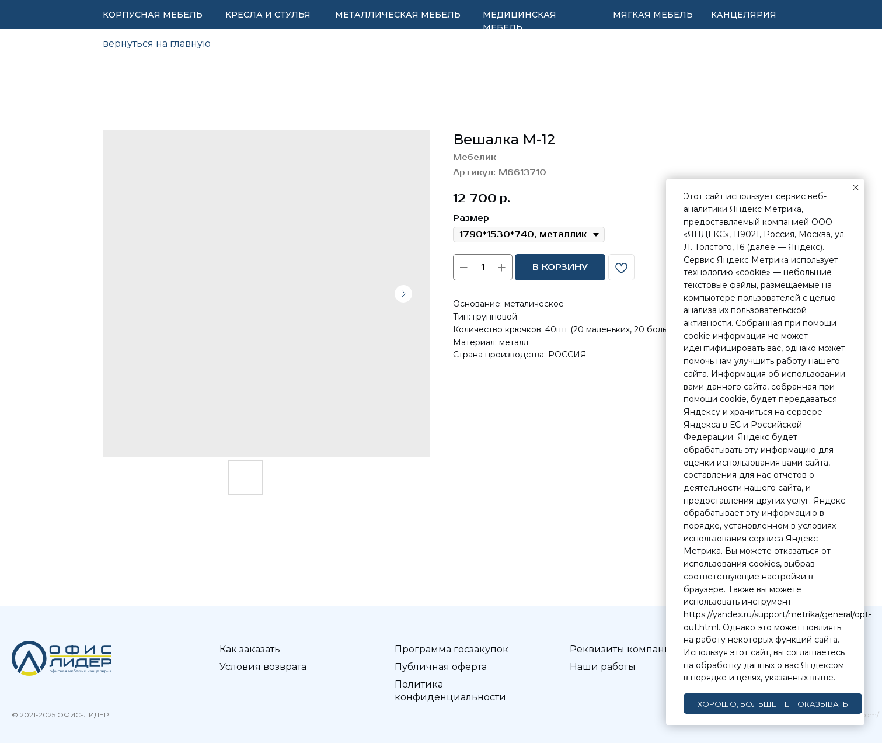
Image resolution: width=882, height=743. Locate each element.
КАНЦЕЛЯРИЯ (743, 14)
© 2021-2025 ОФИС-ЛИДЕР (60, 714)
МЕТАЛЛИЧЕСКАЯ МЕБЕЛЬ (398, 14)
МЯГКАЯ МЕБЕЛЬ (653, 14)
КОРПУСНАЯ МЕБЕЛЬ (153, 14)
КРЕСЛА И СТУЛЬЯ (268, 14)
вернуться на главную (157, 43)
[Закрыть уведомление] (856, 187)
